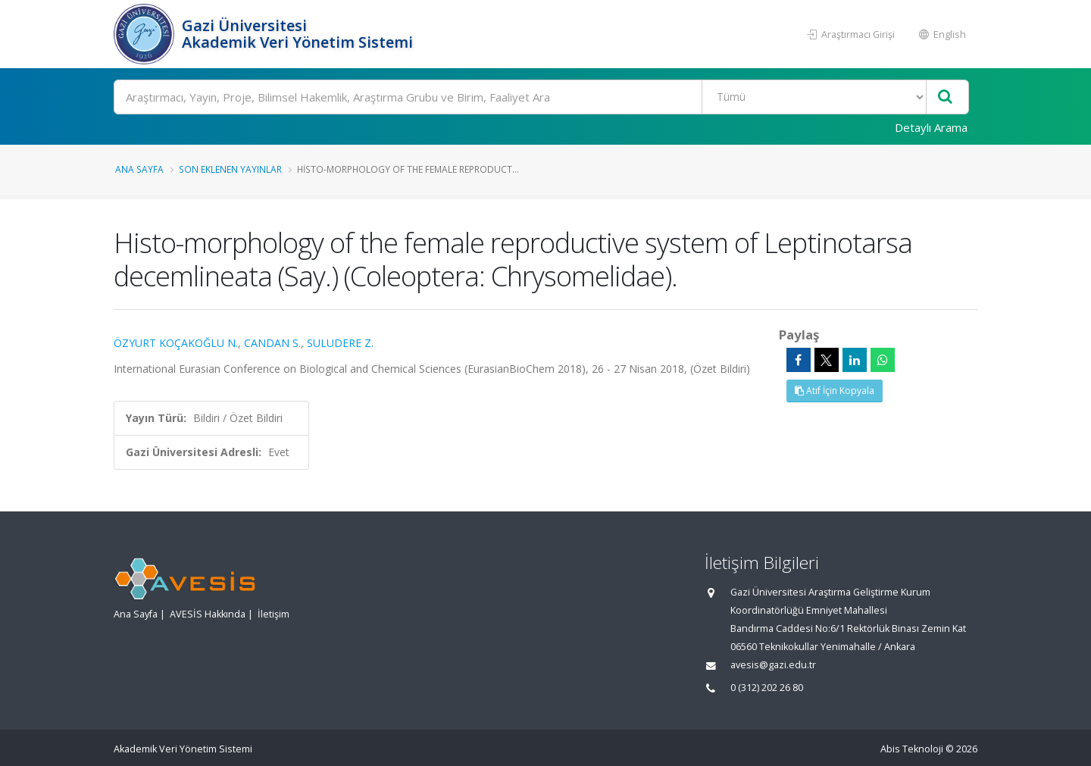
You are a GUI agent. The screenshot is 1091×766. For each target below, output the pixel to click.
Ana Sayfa (139, 169)
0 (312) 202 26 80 (766, 687)
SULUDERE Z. (340, 343)
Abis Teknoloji (911, 749)
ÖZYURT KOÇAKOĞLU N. (176, 343)
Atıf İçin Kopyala (834, 390)
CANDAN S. (272, 343)
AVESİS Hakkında (207, 614)
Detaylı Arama (931, 127)
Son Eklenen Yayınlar (230, 169)
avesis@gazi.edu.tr (773, 664)
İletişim (273, 614)
